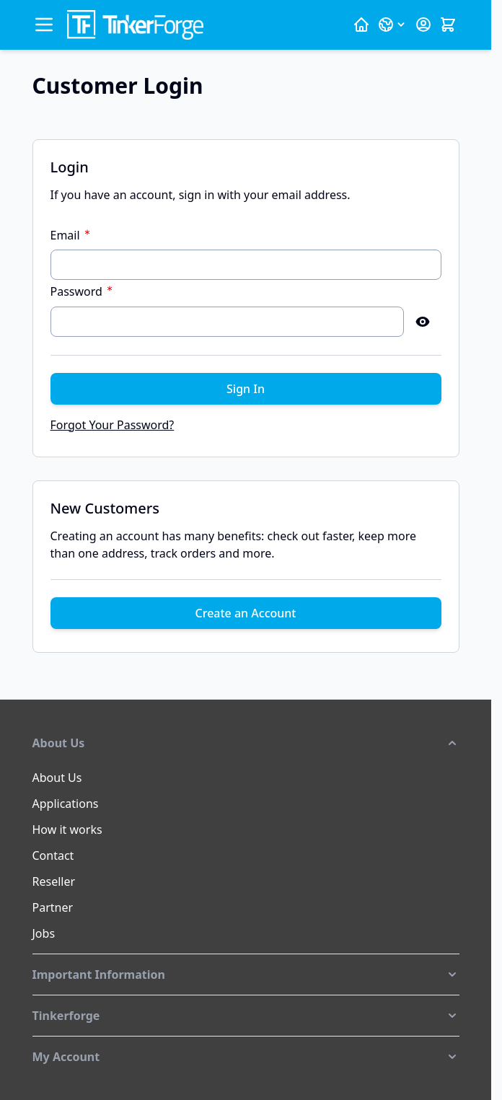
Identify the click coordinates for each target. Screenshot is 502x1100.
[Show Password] (422, 322)
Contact (53, 855)
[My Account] (423, 24)
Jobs (44, 933)
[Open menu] (44, 24)
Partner (53, 907)
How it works (67, 829)
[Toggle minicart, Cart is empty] (447, 24)
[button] (245, 743)
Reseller (54, 881)
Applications (65, 803)
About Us (57, 778)
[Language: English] (392, 24)
